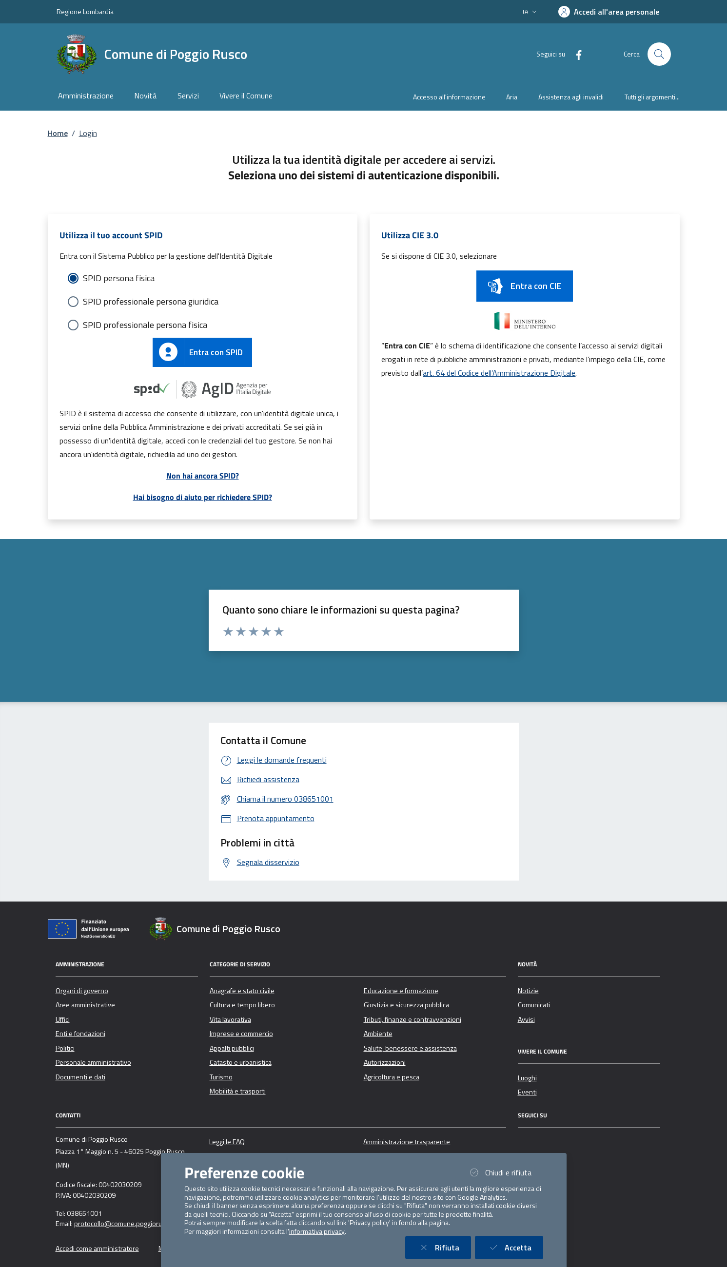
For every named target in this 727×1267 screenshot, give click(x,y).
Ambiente (378, 1033)
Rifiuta (444, 1247)
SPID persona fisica (119, 278)
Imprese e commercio (241, 1033)
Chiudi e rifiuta (505, 1172)
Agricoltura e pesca (391, 1077)
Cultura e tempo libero (242, 1004)
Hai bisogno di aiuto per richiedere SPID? (202, 497)
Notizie (528, 990)
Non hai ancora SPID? (202, 475)
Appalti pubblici (232, 1048)
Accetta (515, 1247)
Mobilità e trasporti (238, 1091)
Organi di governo (82, 990)
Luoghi (527, 1078)
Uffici (63, 1019)
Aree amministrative (85, 1004)
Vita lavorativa (230, 1019)
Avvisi (526, 1019)
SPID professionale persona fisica (145, 324)
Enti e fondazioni (80, 1033)
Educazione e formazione (401, 990)
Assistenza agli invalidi (571, 97)
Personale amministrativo (93, 1062)
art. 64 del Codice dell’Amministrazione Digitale (499, 373)
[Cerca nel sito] (659, 54)
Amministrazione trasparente (406, 1141)
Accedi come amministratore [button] (97, 1248)
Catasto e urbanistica (241, 1062)
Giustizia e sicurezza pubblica (406, 1004)
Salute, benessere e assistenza (410, 1048)
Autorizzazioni (385, 1062)
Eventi (527, 1092)
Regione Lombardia (85, 11)
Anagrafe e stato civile (242, 990)
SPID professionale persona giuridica (150, 301)
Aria (511, 97)
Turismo (221, 1077)
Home (58, 133)
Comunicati (534, 1004)
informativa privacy (317, 1231)
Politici (65, 1048)
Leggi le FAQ (227, 1141)
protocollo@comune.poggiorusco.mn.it (131, 1223)
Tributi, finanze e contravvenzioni (412, 1019)
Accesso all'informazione (449, 97)
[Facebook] (575, 54)
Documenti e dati (80, 1077)
